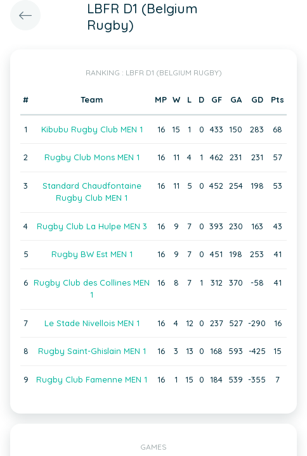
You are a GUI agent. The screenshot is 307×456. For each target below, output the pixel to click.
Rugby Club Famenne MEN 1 (91, 379)
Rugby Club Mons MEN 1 (92, 157)
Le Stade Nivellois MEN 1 (92, 323)
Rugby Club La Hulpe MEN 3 (92, 226)
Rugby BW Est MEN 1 (92, 254)
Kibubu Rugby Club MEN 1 (92, 129)
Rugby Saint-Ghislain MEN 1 (92, 351)
